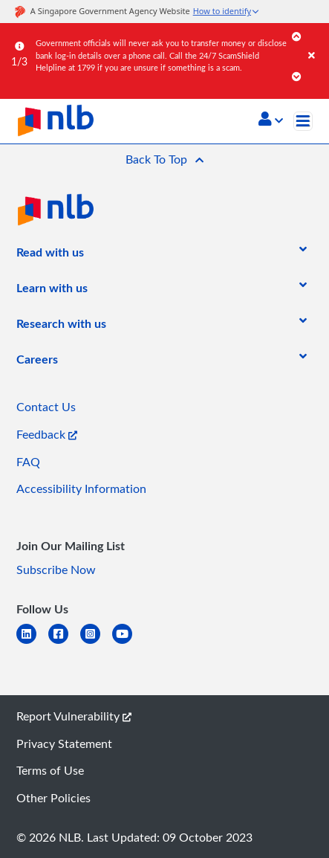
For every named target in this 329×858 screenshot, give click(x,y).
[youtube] (128, 643)
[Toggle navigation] (303, 121)
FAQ (28, 462)
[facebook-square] (64, 643)
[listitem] (50, 255)
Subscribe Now (56, 569)
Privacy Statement (64, 743)
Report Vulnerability (73, 716)
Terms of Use (50, 770)
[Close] (316, 40)
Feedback (46, 434)
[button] (270, 120)
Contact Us (46, 407)
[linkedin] (32, 643)
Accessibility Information (81, 488)
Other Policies (53, 798)
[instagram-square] (96, 643)
